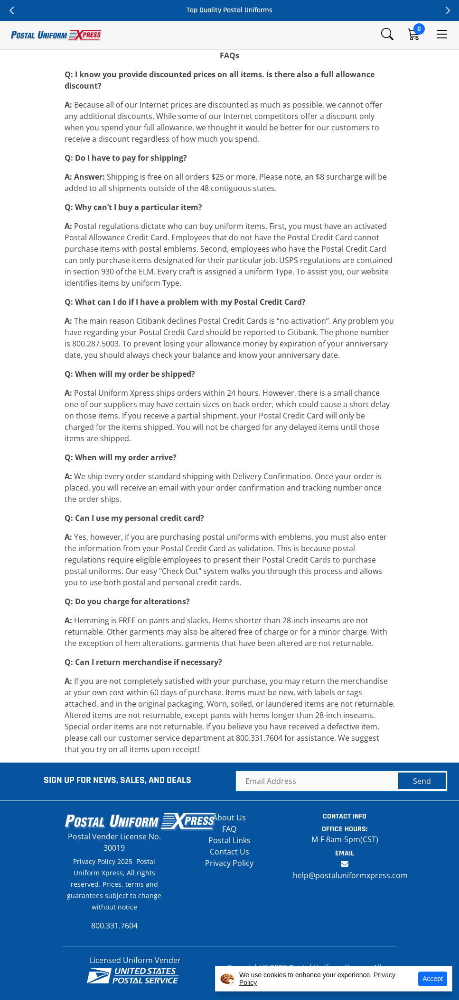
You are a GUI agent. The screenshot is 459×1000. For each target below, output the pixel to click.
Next (447, 10)
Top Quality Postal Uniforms (229, 10)
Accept (432, 978)
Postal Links (229, 840)
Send (422, 781)
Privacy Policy (229, 863)
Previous (12, 10)
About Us (229, 817)
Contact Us (229, 851)
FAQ (229, 829)
